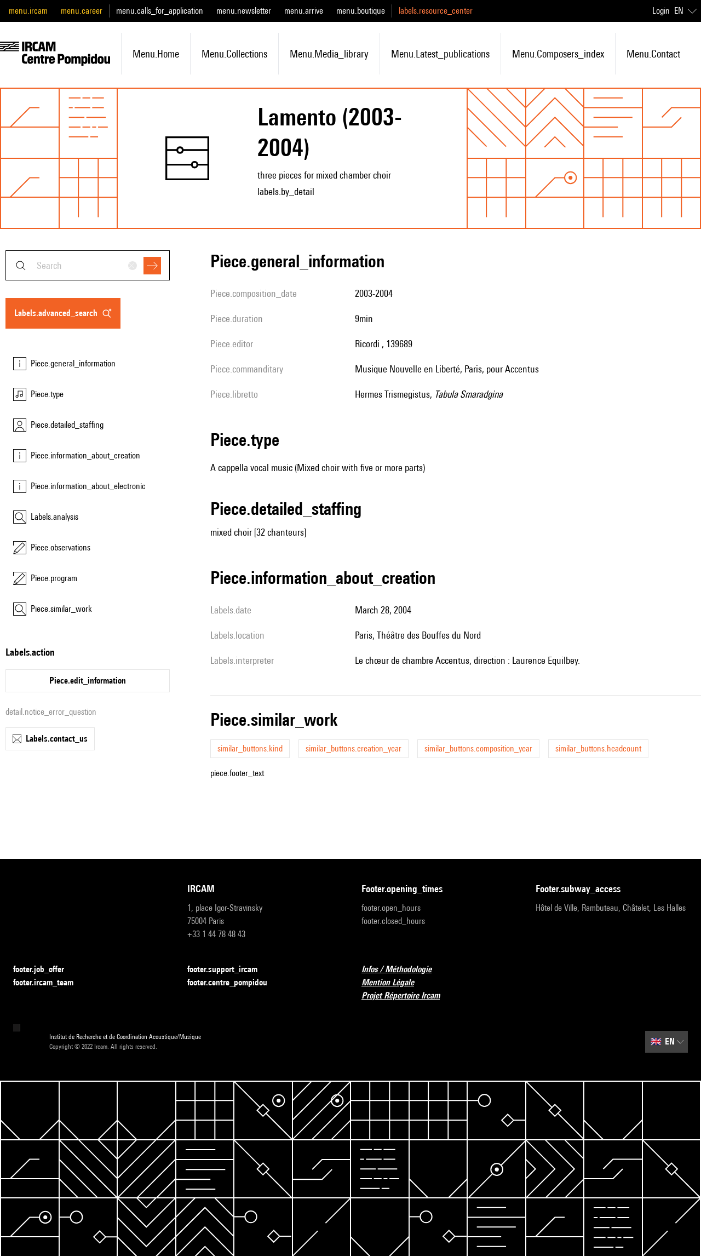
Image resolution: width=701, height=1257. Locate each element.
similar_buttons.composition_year (478, 748)
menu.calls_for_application (159, 10)
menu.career (81, 10)
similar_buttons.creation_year (353, 748)
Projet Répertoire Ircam (407, 996)
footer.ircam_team (50, 983)
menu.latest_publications (440, 54)
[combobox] (87, 265)
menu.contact (653, 54)
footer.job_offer (45, 969)
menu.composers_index (558, 54)
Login (661, 10)
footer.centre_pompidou (233, 983)
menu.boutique (360, 10)
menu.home (156, 54)
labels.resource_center (436, 10)
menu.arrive (303, 10)
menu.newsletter (243, 10)
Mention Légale (394, 983)
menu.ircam (28, 10)
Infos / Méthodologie (403, 969)
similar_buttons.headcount (598, 748)
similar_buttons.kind (250, 748)
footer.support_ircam (229, 969)
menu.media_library (329, 54)
